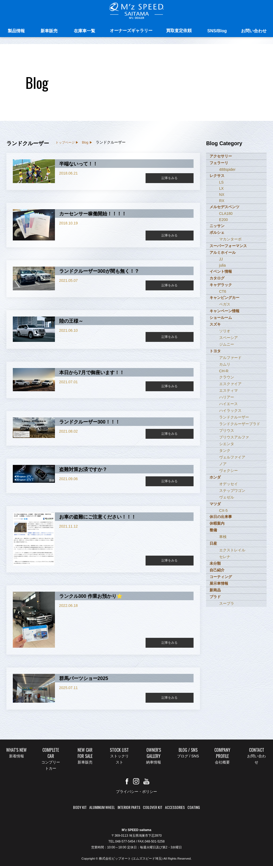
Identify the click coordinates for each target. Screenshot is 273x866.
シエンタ (226, 444)
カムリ (224, 364)
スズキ (215, 324)
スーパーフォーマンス (228, 246)
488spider (227, 169)
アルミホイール (223, 252)
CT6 (222, 291)
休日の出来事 (221, 517)
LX (221, 188)
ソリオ (224, 331)
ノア (223, 464)
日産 (213, 543)
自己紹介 (217, 570)
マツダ (215, 504)
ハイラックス (230, 410)
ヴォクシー (228, 470)
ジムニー (226, 344)
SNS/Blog (217, 31)
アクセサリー (221, 156)
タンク (224, 450)
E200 (223, 220)
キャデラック (221, 285)
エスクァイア (230, 384)
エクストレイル (232, 550)
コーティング (221, 577)
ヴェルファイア (232, 457)
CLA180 (226, 213)
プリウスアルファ (234, 437)
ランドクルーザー (234, 417)
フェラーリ (219, 163)
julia (222, 265)
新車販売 (49, 31)
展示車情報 (219, 583)
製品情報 (16, 31)
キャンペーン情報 (224, 311)
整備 (213, 530)
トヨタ (215, 351)
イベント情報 (221, 271)
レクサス (217, 175)
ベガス (224, 304)
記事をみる (170, 178)
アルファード (230, 357)
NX (221, 194)
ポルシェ (217, 232)
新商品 (215, 590)
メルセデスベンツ (224, 207)
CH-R (223, 371)
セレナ (224, 557)
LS (221, 182)
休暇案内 (217, 523)
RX (221, 201)
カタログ (217, 278)
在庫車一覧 (84, 31)
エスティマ (228, 390)
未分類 (215, 563)
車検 (223, 537)
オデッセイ (228, 484)
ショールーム (221, 317)
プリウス (226, 430)
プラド (215, 597)
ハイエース (228, 404)
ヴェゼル (226, 497)
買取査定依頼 (179, 31)
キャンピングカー (224, 297)
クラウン (226, 377)
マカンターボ (230, 239)
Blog (85, 142)
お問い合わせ (254, 31)
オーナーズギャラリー (131, 31)
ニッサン (217, 226)
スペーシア (228, 337)
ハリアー (226, 397)
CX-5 (223, 510)
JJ (221, 259)
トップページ (65, 142)
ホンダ (215, 477)
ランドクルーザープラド (239, 424)
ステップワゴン (232, 490)
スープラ (226, 603)
